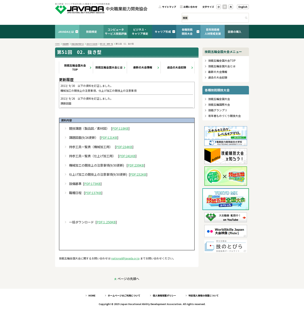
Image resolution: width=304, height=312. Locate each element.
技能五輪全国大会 (77, 44)
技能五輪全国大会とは (109, 67)
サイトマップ (169, 6)
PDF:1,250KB (106, 222)
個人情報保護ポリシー (164, 295)
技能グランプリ (217, 110)
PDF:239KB (136, 165)
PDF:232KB (138, 174)
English (242, 6)
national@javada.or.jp (125, 258)
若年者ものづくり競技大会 (224, 116)
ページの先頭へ (128, 278)
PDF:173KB (92, 183)
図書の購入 (234, 32)
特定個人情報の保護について (203, 295)
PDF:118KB (120, 128)
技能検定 (91, 32)
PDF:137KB (93, 193)
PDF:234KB (124, 147)
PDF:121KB (109, 137)
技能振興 (65, 44)
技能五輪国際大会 (219, 104)
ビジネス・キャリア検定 (140, 31)
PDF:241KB (127, 156)
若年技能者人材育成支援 (213, 31)
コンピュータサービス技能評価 (116, 31)
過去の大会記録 (91, 44)
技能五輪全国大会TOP (75, 67)
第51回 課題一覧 (106, 44)
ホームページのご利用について (124, 295)
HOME (57, 44)
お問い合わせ (190, 6)
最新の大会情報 (142, 67)
